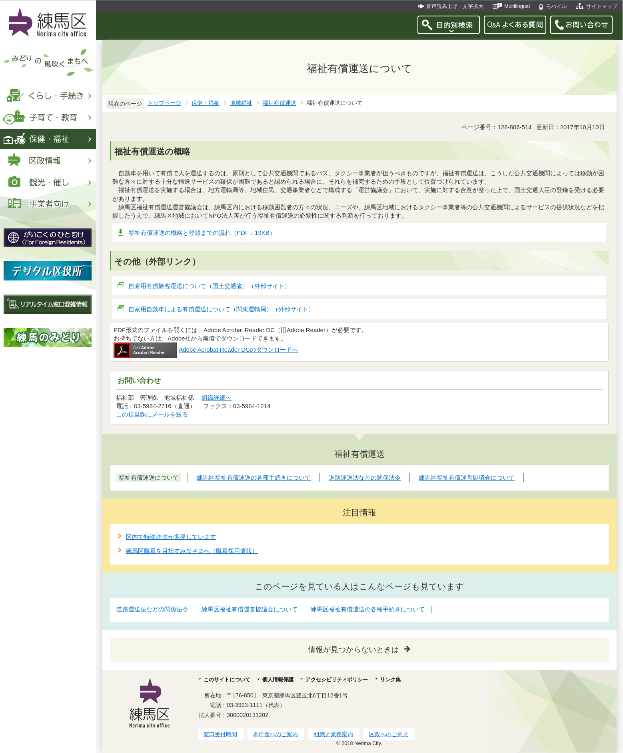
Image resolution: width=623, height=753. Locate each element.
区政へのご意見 (388, 734)
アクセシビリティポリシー (337, 680)
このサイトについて (227, 680)
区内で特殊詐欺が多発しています (171, 536)
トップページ (164, 103)
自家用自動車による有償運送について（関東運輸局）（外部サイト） (221, 309)
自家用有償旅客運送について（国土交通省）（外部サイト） (209, 285)
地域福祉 (241, 103)
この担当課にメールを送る (152, 414)
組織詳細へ (217, 397)
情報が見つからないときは (353, 649)
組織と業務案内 (333, 734)
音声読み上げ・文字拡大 (454, 6)
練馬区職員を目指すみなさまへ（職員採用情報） (192, 550)
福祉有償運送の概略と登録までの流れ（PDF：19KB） (202, 232)
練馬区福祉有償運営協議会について (250, 609)
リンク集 (390, 680)
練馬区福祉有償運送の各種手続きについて (368, 609)
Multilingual (517, 6)
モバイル (556, 6)
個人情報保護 (278, 680)
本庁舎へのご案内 (275, 734)
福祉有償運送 (279, 103)
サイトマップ (601, 6)
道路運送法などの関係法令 (152, 609)
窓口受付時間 (220, 734)
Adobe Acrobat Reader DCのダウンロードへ (206, 349)
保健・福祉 (206, 103)
